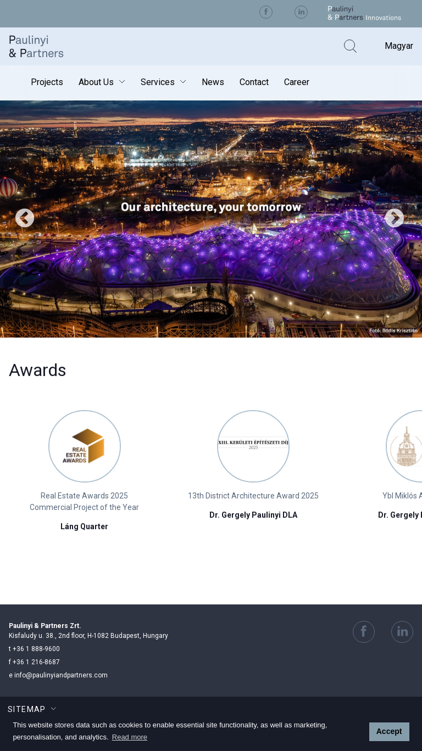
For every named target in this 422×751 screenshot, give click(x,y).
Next (395, 219)
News (213, 82)
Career (296, 82)
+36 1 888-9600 (34, 649)
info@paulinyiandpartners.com (58, 675)
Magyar (399, 46)
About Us (96, 82)
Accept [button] (389, 731)
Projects (47, 82)
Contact (254, 82)
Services (158, 82)
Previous (25, 219)
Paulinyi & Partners (44, 46)
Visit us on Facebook (266, 12)
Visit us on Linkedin (301, 12)
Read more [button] (129, 737)
